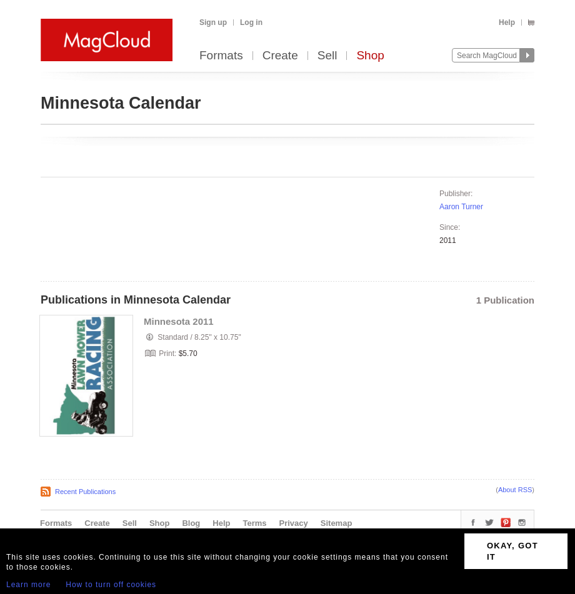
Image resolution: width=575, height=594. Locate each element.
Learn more (28, 584)
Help (507, 22)
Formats (221, 56)
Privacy (293, 523)
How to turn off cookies (111, 584)
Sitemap (336, 523)
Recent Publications (85, 491)
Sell (328, 56)
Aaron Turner (461, 206)
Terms (254, 523)
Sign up (213, 22)
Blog (191, 523)
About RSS (515, 489)
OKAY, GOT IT (512, 551)
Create (280, 56)
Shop (370, 56)
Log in (251, 22)
